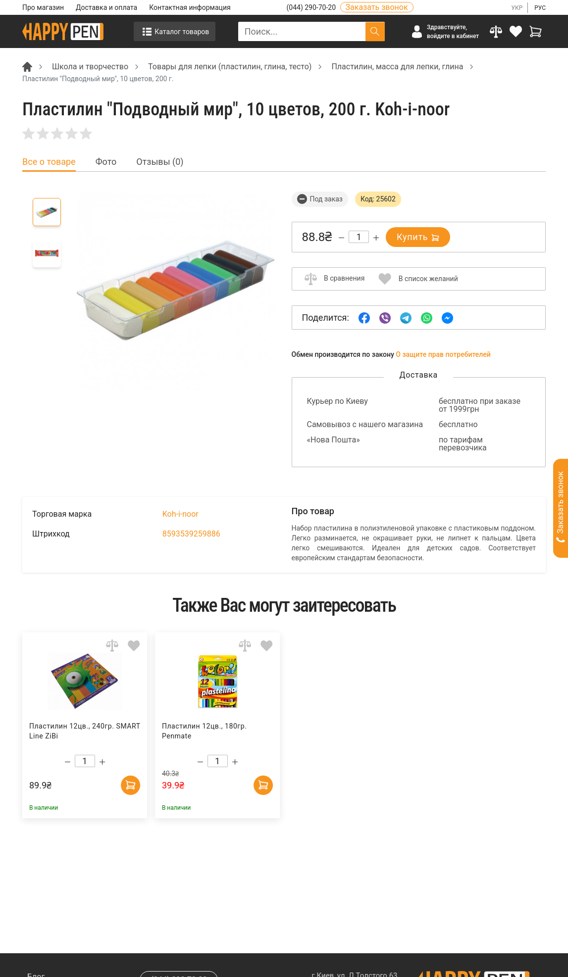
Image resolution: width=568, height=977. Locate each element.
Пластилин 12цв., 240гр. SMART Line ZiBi (84, 731)
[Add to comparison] (112, 645)
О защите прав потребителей (443, 354)
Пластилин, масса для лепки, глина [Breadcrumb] (397, 66)
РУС (540, 7)
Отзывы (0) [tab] (159, 162)
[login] (516, 31)
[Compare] (496, 31)
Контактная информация (189, 7)
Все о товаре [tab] (49, 162)
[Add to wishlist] (134, 645)
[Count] (359, 237)
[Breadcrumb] (27, 66)
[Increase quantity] (376, 238)
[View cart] (536, 31)
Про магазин (43, 7)
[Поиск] (375, 31)
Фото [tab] (106, 162)
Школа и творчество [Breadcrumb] (90, 66)
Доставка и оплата (106, 7)
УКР (516, 7)
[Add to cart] (130, 784)
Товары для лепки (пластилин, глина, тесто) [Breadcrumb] (229, 66)
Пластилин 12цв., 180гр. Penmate (204, 731)
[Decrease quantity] (341, 238)
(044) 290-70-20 (312, 7)
